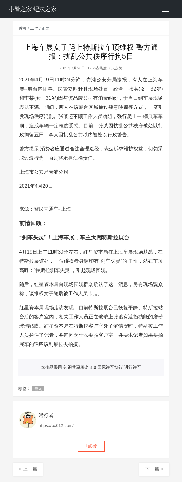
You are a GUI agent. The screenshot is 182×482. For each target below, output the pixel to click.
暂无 (38, 388)
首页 (23, 28)
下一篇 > (154, 469)
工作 (34, 28)
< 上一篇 (28, 469)
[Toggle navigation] (166, 9)
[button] (91, 446)
